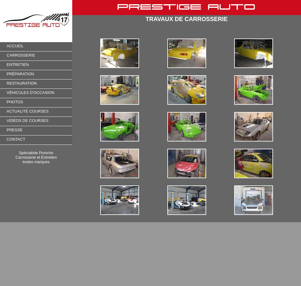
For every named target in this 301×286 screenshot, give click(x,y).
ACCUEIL (15, 46)
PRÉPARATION (20, 74)
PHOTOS (15, 102)
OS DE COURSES (32, 120)
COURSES (38, 111)
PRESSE (15, 130)
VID (10, 120)
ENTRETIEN (18, 64)
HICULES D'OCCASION (33, 92)
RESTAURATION (22, 83)
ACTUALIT (16, 111)
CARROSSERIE (21, 55)
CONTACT (16, 139)
